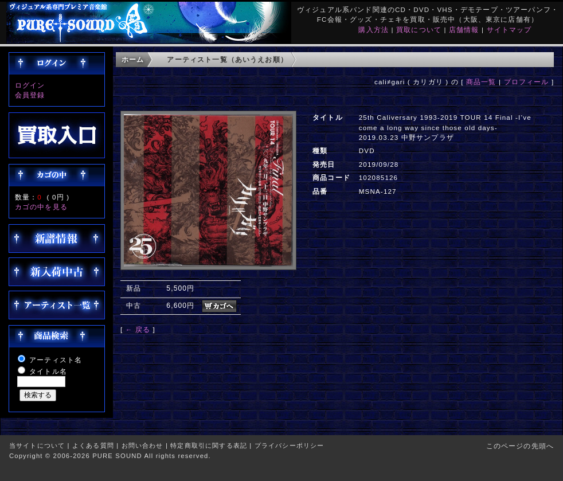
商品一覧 (481, 81)
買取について (418, 29)
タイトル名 (48, 371)
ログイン (30, 85)
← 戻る (138, 329)
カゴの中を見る (41, 206)
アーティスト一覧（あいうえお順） (227, 59)
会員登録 (30, 95)
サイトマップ (509, 29)
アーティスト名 (55, 359)
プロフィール (526, 81)
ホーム (133, 59)
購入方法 (373, 29)
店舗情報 (464, 29)
